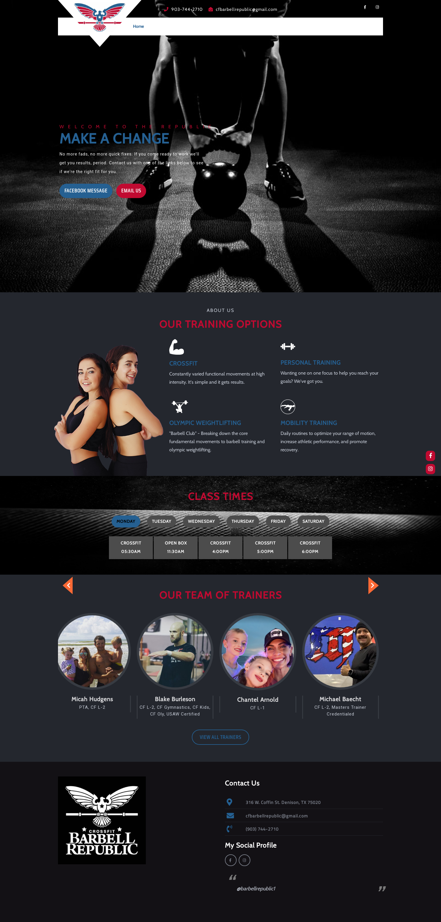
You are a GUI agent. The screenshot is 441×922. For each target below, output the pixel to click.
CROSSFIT (183, 362)
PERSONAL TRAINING (311, 361)
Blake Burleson (179, 699)
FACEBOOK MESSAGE (83, 189)
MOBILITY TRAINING (309, 421)
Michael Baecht (344, 699)
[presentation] (64, 585)
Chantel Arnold (262, 699)
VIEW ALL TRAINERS (220, 737)
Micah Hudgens (96, 699)
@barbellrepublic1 (256, 888)
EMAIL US (128, 189)
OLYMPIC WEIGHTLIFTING (205, 421)
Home (138, 26)
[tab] (126, 521)
